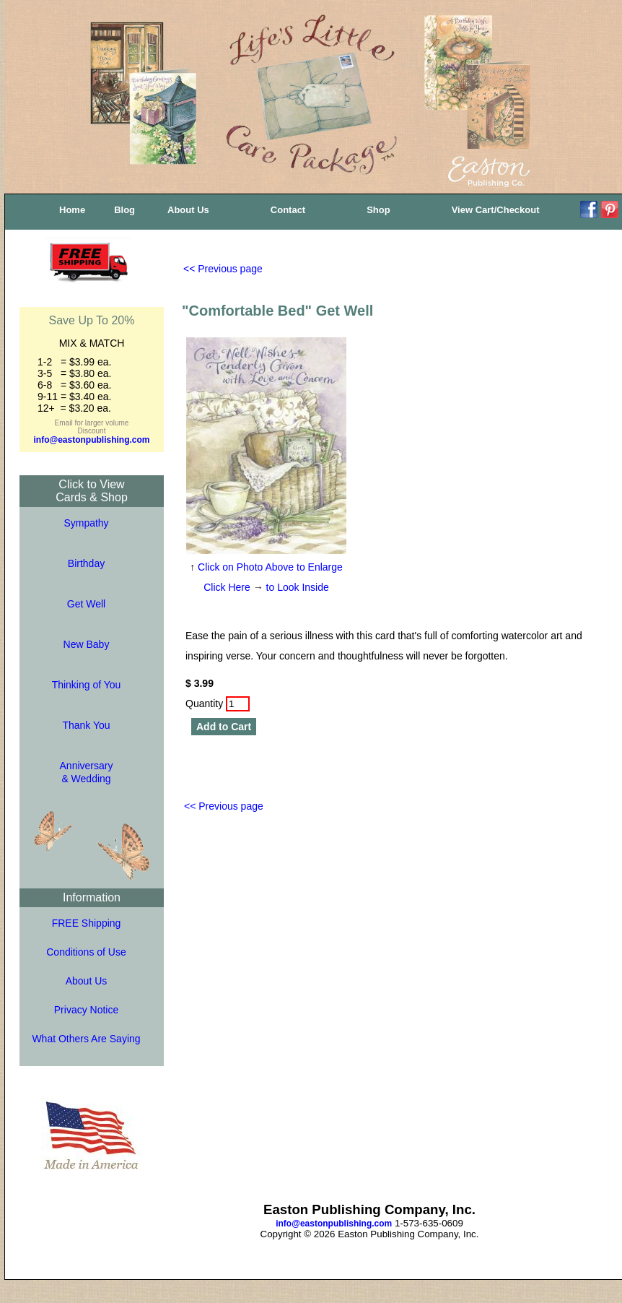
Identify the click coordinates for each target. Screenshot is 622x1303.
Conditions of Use (86, 952)
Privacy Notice (86, 1010)
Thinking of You (86, 685)
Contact (288, 209)
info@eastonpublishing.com (91, 440)
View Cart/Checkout (496, 209)
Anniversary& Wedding (86, 772)
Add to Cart (223, 726)
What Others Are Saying (86, 1038)
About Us (188, 209)
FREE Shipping (86, 923)
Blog (124, 209)
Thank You (86, 725)
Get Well (86, 604)
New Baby (86, 644)
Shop (378, 209)
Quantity (217, 703)
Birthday (86, 563)
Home (72, 209)
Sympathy (85, 523)
